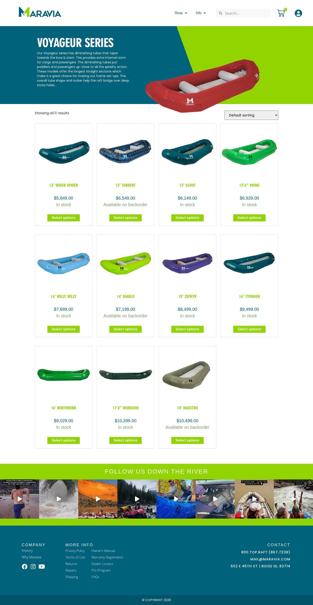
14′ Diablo (125, 296)
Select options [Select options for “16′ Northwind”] (63, 440)
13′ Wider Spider (63, 185)
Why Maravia (31, 557)
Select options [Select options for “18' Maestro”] (187, 440)
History (27, 550)
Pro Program (102, 570)
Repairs (71, 570)
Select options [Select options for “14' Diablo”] (125, 329)
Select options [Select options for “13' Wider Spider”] (63, 218)
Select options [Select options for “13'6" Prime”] (249, 218)
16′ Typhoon (249, 296)
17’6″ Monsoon (125, 407)
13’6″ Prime (249, 185)
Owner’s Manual (104, 550)
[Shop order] (251, 115)
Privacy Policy (75, 550)
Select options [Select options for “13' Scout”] (187, 218)
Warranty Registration (108, 557)
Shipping (72, 576)
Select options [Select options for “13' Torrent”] (125, 218)
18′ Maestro (187, 407)
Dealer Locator (103, 563)
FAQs (96, 576)
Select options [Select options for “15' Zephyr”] (187, 329)
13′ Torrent (125, 185)
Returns (71, 563)
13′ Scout (187, 185)
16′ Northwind (63, 407)
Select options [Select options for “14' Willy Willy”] (63, 329)
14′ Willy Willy (64, 296)
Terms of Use (75, 557)
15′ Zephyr (187, 296)
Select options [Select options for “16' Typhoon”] (249, 329)
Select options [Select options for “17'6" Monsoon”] (125, 440)
